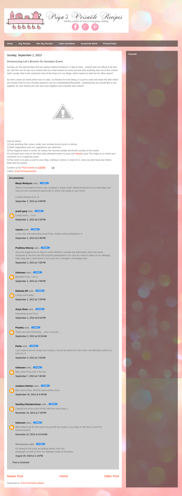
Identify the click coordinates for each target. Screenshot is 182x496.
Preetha (19, 327)
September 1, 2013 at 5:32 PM (30, 219)
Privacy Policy (109, 43)
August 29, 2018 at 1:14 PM (29, 456)
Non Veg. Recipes (44, 43)
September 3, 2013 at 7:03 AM (30, 358)
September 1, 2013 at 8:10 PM (30, 318)
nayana (19, 229)
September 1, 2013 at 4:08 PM (30, 201)
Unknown (20, 272)
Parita (18, 346)
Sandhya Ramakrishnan (28, 404)
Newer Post (15, 476)
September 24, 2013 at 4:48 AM (31, 394)
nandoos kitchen (24, 386)
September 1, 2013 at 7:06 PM (30, 281)
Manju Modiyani (23, 183)
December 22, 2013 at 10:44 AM (31, 434)
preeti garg (21, 211)
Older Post (111, 476)
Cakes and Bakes (67, 43)
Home (10, 43)
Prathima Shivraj (24, 248)
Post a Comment (21, 462)
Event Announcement (25, 171)
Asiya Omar (21, 309)
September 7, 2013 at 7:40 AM (30, 376)
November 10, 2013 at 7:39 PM (30, 413)
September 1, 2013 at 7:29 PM (30, 299)
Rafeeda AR (21, 291)
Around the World (89, 43)
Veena (78, 153)
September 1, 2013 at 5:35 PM (30, 238)
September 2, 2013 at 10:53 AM (31, 336)
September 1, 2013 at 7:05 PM (30, 262)
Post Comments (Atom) (32, 483)
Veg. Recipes (24, 43)
